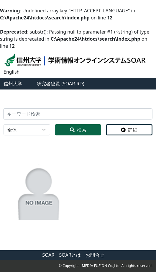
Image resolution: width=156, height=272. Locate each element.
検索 (78, 130)
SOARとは (70, 255)
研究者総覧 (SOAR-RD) (60, 83)
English (11, 72)
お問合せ (95, 255)
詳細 (129, 130)
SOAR (48, 255)
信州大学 (13, 83)
